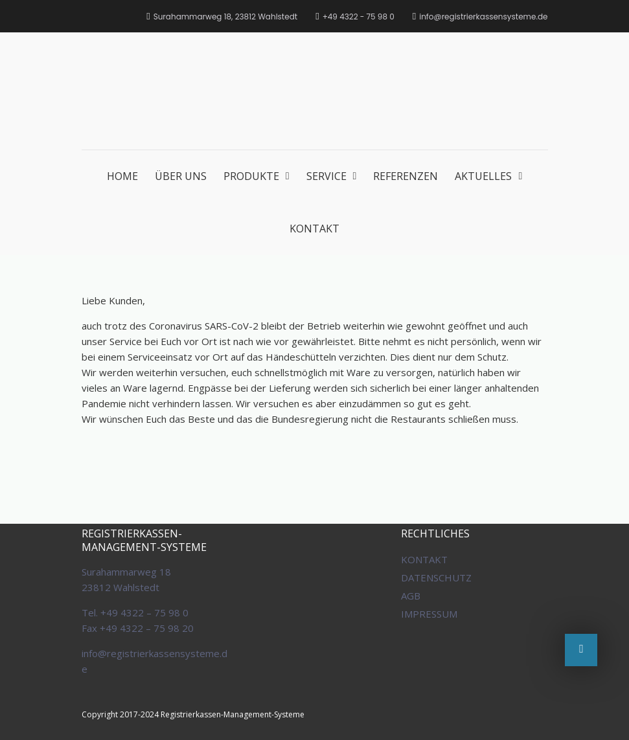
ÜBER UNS (181, 176)
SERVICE (326, 176)
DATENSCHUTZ (436, 577)
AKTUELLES (483, 176)
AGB (410, 595)
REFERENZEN (405, 176)
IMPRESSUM (429, 613)
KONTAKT (314, 228)
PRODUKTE (251, 176)
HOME (122, 176)
